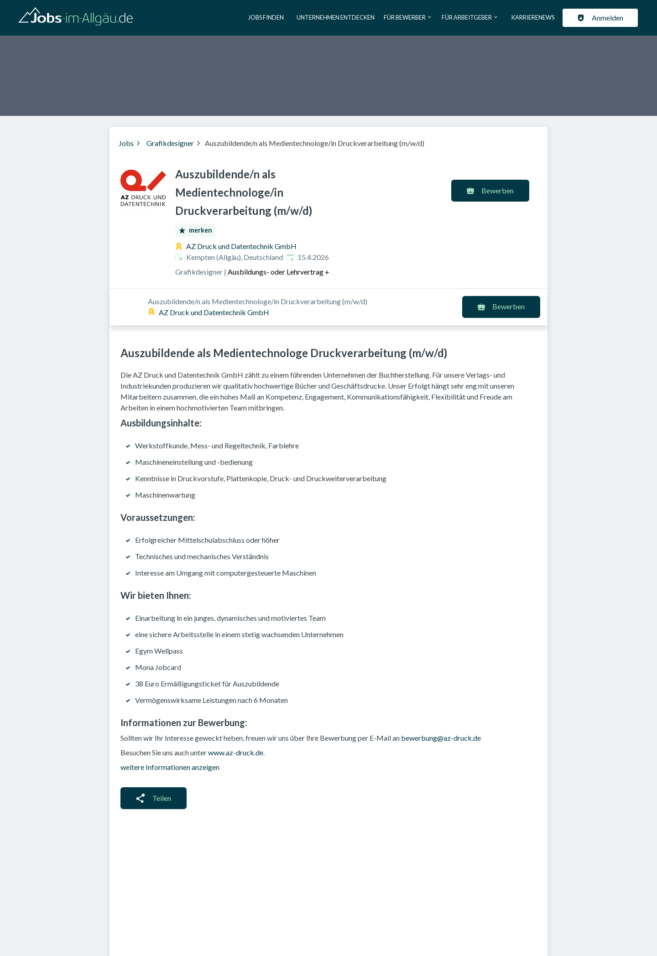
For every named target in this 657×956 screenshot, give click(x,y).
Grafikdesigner (170, 143)
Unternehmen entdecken (336, 17)
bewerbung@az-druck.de (441, 700)
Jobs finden (266, 17)
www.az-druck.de (235, 715)
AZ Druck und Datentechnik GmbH (241, 246)
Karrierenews (532, 17)
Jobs (126, 143)
